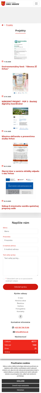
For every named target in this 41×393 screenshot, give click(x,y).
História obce (20, 301)
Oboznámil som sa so (19, 280)
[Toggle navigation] (36, 3)
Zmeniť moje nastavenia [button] (20, 385)
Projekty (9, 25)
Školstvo (20, 303)
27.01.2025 (7, 97)
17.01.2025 (7, 131)
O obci (20, 298)
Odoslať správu (20, 287)
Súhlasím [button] (20, 381)
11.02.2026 (7, 62)
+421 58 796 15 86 (21, 327)
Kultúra (21, 306)
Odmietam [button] (20, 390)
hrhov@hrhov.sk (21, 332)
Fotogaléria (20, 309)
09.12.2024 (7, 166)
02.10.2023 (7, 201)
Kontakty (20, 311)
